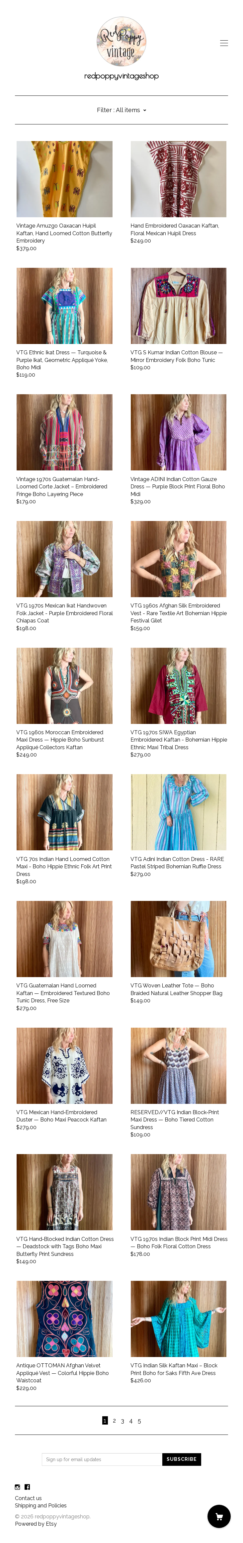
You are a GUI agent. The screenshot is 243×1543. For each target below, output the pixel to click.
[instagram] (17, 1487)
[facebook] (27, 1487)
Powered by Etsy (36, 1524)
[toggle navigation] (224, 43)
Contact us (28, 1498)
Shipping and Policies (41, 1505)
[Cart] (219, 1516)
